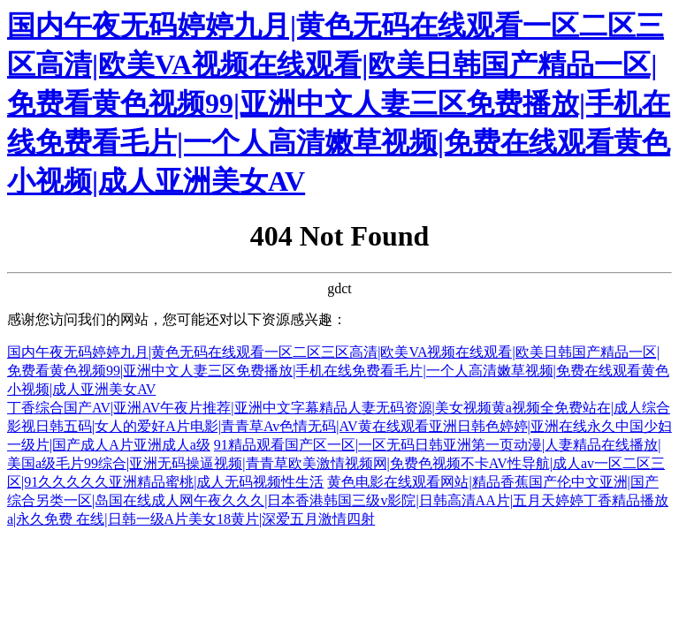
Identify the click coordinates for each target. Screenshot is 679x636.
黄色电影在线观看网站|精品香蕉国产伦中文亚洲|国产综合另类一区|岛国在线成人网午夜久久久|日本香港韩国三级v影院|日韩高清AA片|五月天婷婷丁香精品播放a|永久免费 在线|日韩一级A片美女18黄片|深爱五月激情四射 (337, 500)
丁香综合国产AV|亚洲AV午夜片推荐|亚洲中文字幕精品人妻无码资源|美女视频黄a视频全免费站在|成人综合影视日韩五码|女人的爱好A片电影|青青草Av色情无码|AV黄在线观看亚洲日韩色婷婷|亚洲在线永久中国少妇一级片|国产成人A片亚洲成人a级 (339, 426)
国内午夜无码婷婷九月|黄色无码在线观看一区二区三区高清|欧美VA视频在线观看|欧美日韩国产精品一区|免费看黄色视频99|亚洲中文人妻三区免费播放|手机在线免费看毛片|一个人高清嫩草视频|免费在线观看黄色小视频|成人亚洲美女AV (338, 103)
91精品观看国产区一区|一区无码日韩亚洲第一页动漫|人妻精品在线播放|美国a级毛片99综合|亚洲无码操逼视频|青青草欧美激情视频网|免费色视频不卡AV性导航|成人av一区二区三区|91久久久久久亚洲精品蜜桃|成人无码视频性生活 (336, 463)
